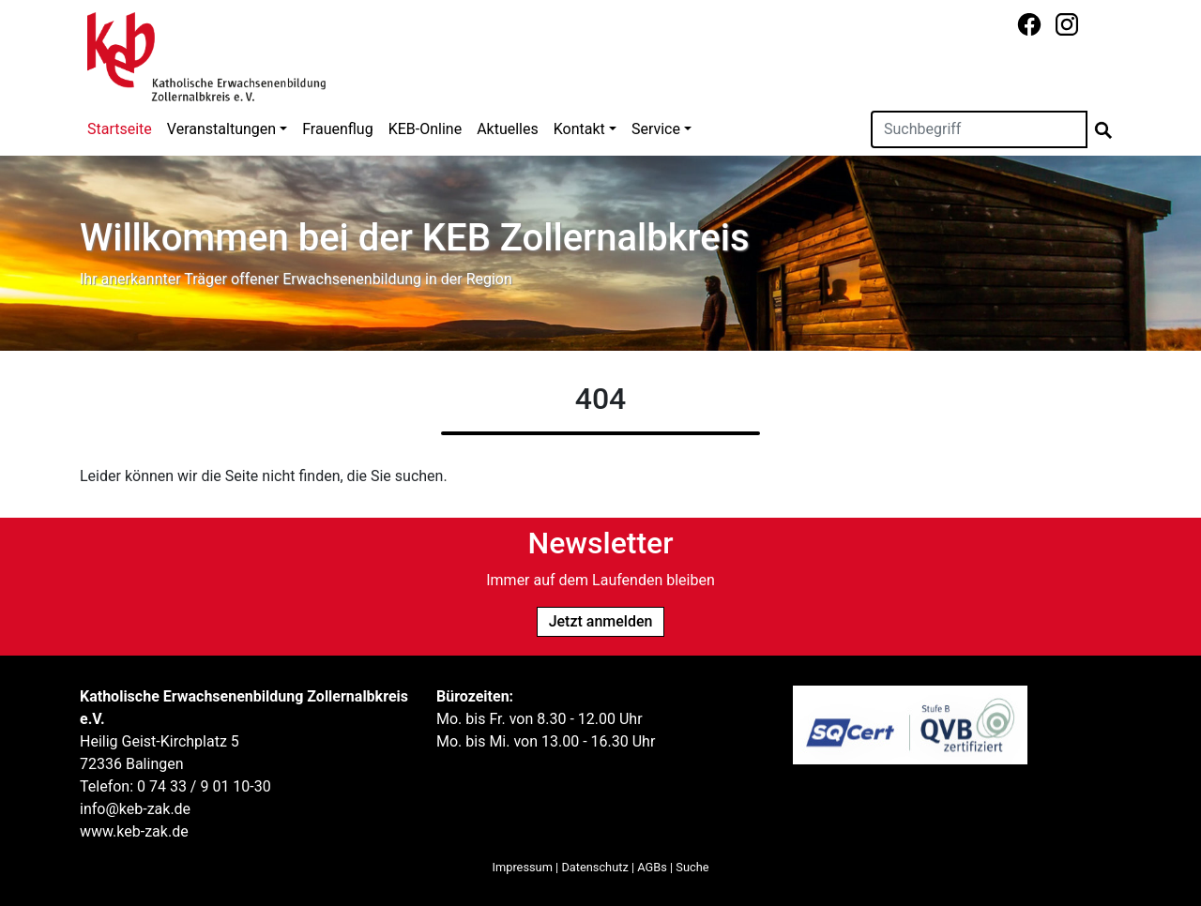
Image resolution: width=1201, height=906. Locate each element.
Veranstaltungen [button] (221, 129)
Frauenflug (337, 129)
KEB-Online (425, 129)
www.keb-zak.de (134, 831)
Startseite (119, 129)
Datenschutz (594, 867)
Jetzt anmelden (601, 621)
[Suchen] (979, 129)
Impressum (523, 867)
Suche (692, 867)
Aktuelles (508, 129)
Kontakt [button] (579, 129)
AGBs (652, 867)
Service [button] (655, 129)
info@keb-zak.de (135, 809)
